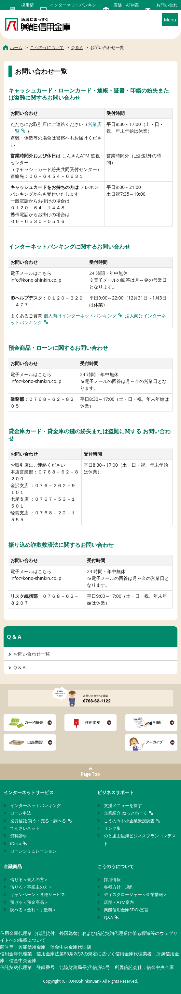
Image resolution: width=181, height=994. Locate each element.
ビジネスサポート (115, 792)
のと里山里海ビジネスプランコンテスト (140, 839)
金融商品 (13, 866)
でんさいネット (25, 828)
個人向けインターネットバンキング (80, 316)
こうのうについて (115, 866)
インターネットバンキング (35, 805)
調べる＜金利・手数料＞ (33, 910)
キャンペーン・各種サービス (37, 894)
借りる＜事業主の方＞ (31, 887)
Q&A (108, 917)
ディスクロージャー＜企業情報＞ (135, 894)
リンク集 (112, 828)
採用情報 (112, 879)
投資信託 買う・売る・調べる (38, 821)
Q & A (14, 636)
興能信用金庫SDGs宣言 (126, 910)
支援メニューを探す (123, 805)
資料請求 (18, 836)
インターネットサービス (29, 792)
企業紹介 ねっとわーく (125, 813)
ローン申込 (20, 813)
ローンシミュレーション (33, 851)
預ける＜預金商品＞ (29, 902)
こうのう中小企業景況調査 (129, 821)
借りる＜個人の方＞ (29, 879)
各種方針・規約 (118, 887)
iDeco (15, 843)
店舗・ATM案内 (119, 902)
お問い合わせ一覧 (31, 654)
